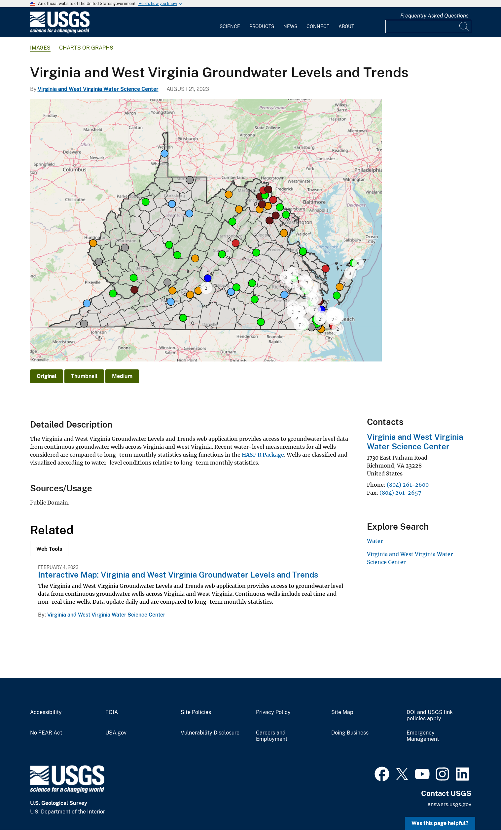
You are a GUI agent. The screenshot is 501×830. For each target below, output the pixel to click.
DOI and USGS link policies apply (430, 715)
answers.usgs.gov (449, 804)
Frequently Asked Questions (434, 16)
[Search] (464, 26)
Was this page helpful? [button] (440, 823)
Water (375, 541)
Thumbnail (84, 376)
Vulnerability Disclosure (210, 733)
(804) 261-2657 (400, 492)
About (346, 26)
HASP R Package (263, 454)
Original (46, 376)
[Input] (428, 26)
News (290, 26)
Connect (317, 26)
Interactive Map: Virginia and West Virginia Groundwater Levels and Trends (178, 574)
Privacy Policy (273, 712)
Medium (122, 376)
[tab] (49, 548)
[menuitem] (230, 22)
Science (230, 26)
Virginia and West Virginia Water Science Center (98, 89)
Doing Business (350, 733)
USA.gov (115, 733)
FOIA (111, 712)
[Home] (59, 32)
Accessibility (46, 712)
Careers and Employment (271, 736)
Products (261, 26)
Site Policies (196, 712)
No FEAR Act (46, 733)
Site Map (342, 712)
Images (40, 48)
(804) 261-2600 (408, 484)
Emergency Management (423, 736)
